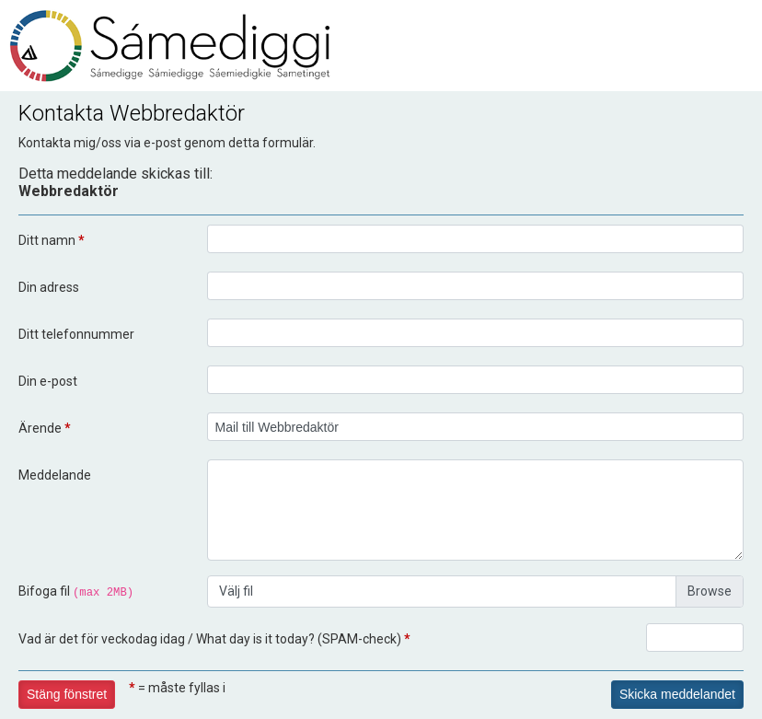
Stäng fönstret (67, 694)
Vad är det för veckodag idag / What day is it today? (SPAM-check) (214, 639)
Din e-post (47, 381)
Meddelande (54, 475)
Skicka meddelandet (677, 694)
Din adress (48, 287)
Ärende (44, 428)
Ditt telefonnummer (76, 334)
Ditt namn (51, 240)
